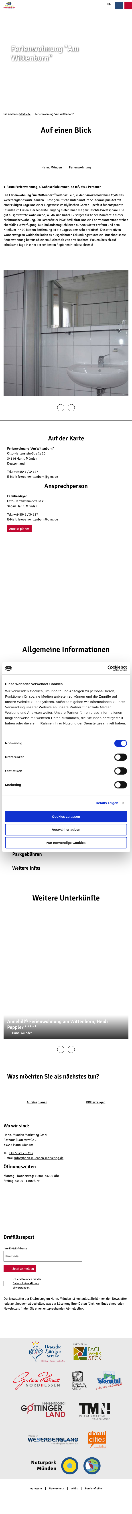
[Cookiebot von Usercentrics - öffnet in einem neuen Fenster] (107, 668)
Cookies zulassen (66, 816)
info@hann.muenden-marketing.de (38, 1158)
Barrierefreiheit (94, 1488)
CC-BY (130, 60)
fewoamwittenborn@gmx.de (38, 477)
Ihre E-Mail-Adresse (15, 1249)
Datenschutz (56, 1488)
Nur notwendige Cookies (66, 843)
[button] (19, 528)
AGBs (74, 1488)
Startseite (24, 114)
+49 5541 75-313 (21, 1153)
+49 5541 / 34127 (25, 472)
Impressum (35, 1488)
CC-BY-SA (127, 983)
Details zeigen (107, 803)
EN (106, 4)
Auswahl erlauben (66, 829)
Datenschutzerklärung (26, 1283)
